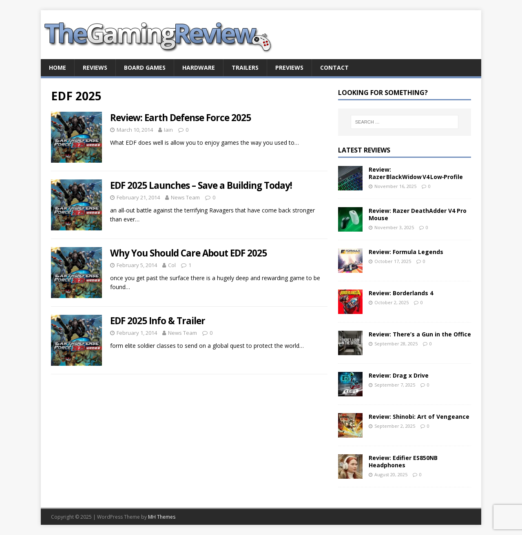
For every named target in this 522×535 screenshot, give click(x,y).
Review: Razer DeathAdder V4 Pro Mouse (418, 214)
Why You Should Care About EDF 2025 (188, 253)
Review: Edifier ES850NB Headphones (403, 461)
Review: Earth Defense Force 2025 (180, 117)
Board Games (145, 67)
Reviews (95, 67)
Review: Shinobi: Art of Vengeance (419, 416)
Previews (289, 67)
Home (57, 67)
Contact (334, 67)
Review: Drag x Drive (399, 375)
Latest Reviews (364, 150)
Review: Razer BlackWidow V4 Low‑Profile (416, 173)
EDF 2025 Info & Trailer (157, 320)
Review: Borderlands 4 (401, 293)
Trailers (245, 67)
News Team (185, 197)
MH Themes (161, 516)
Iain (168, 129)
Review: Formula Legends (406, 252)
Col (172, 265)
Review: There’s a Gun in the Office (420, 334)
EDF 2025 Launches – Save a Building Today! (201, 185)
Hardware (198, 67)
